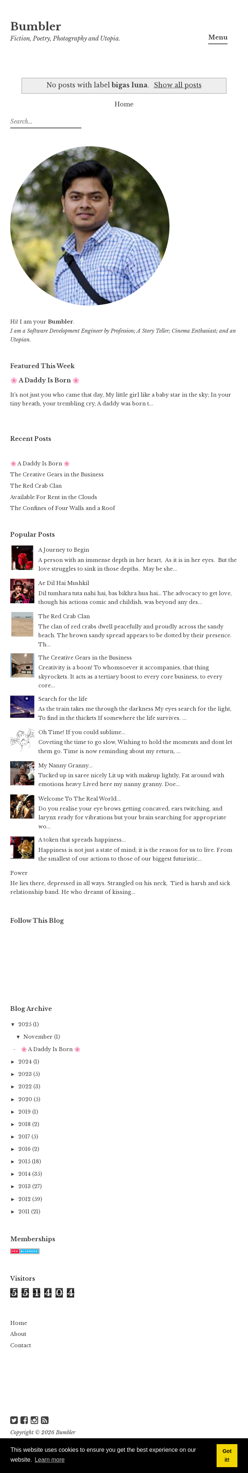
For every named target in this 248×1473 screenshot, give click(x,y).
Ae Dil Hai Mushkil (63, 583)
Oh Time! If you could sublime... (82, 732)
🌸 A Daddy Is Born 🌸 (45, 380)
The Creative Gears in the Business (57, 474)
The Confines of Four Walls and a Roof (62, 508)
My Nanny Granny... (65, 765)
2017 (24, 1136)
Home (124, 104)
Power (19, 873)
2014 (25, 1174)
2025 (25, 1024)
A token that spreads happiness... (82, 839)
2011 (24, 1211)
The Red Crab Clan (36, 486)
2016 (25, 1149)
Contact (20, 1345)
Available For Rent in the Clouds (53, 497)
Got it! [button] (227, 1455)
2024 (25, 1061)
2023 (25, 1074)
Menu (218, 37)
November (38, 1037)
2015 (25, 1161)
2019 (25, 1111)
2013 (25, 1186)
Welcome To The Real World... (79, 799)
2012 (25, 1199)
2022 (25, 1086)
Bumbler (35, 26)
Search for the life (62, 699)
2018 (25, 1124)
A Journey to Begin (63, 550)
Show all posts (178, 85)
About (18, 1334)
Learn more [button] (50, 1460)
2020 (26, 1099)
